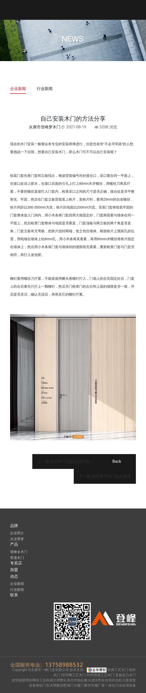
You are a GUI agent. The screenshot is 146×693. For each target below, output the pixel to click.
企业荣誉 (17, 539)
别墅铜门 (67, 685)
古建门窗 (81, 685)
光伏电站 (77, 680)
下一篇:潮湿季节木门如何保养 (105, 476)
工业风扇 (46, 680)
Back (116, 461)
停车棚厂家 (96, 685)
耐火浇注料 (92, 680)
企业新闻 (18, 88)
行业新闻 (45, 88)
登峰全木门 (18, 552)
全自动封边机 (111, 680)
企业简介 (17, 533)
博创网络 (32, 680)
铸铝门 (41, 685)
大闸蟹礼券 (61, 680)
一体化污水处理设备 (120, 685)
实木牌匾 (53, 685)
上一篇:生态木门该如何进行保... (65, 461)
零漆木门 (17, 558)
